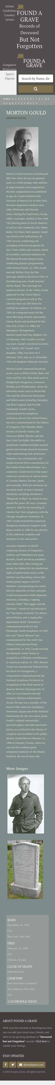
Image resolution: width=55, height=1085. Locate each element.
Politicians (10, 69)
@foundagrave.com (32, 1064)
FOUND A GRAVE (29, 16)
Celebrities (10, 11)
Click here (41, 1041)
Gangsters (9, 65)
